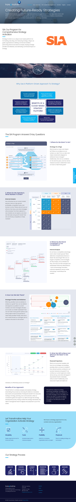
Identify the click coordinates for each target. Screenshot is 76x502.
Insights (64, 5)
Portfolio (59, 5)
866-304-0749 (25, 490)
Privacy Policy (25, 500)
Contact (69, 5)
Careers (40, 486)
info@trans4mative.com (27, 492)
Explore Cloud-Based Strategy (74, 175)
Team (40, 488)
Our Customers (36, 5)
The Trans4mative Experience (49, 5)
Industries (41, 490)
